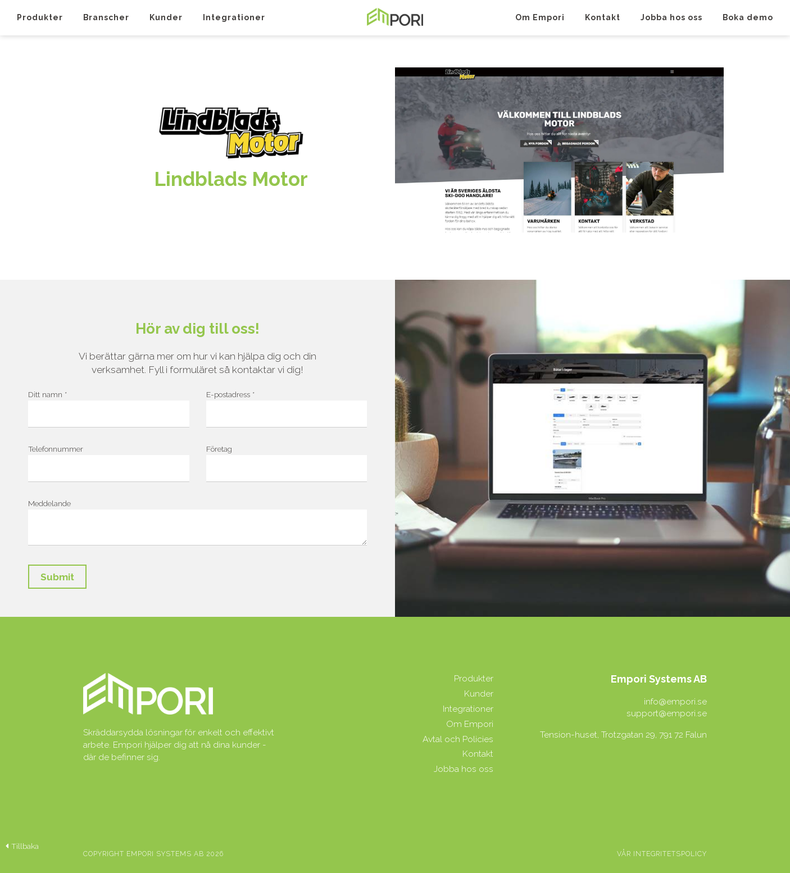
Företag (219, 448)
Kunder (166, 17)
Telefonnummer (55, 448)
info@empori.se (675, 701)
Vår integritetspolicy (662, 854)
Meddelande (49, 503)
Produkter (40, 17)
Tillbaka (22, 846)
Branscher (106, 17)
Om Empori (540, 17)
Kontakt (602, 17)
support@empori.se (666, 713)
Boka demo (748, 17)
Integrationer (234, 17)
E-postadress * (230, 394)
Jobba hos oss (671, 17)
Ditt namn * (47, 394)
